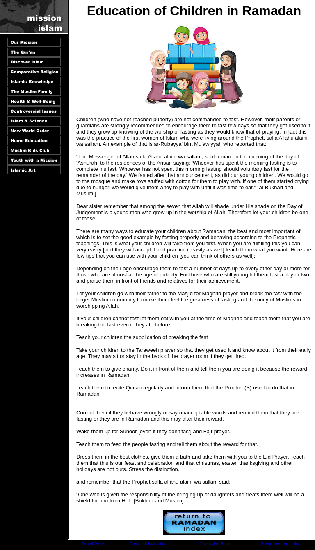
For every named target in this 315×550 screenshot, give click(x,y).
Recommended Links (279, 544)
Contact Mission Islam (150, 544)
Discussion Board (215, 544)
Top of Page (93, 544)
